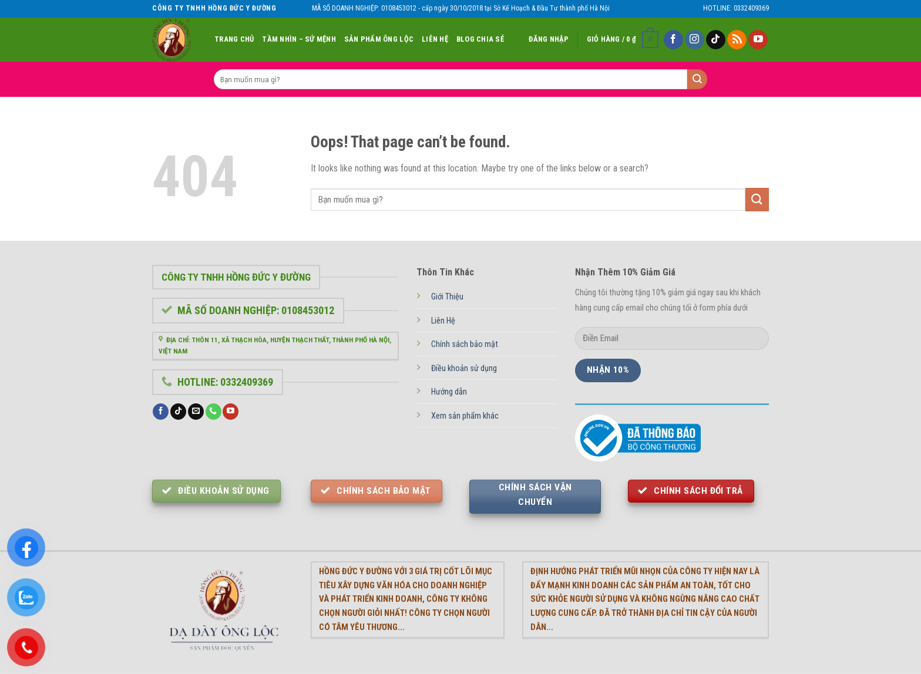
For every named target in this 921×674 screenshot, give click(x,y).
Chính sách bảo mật (464, 344)
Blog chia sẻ (480, 39)
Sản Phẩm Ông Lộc (379, 39)
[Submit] (757, 199)
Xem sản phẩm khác (465, 416)
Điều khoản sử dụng (464, 368)
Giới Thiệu (447, 297)
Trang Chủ (234, 39)
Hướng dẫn (449, 392)
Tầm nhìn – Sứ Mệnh (299, 39)
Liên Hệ (435, 39)
